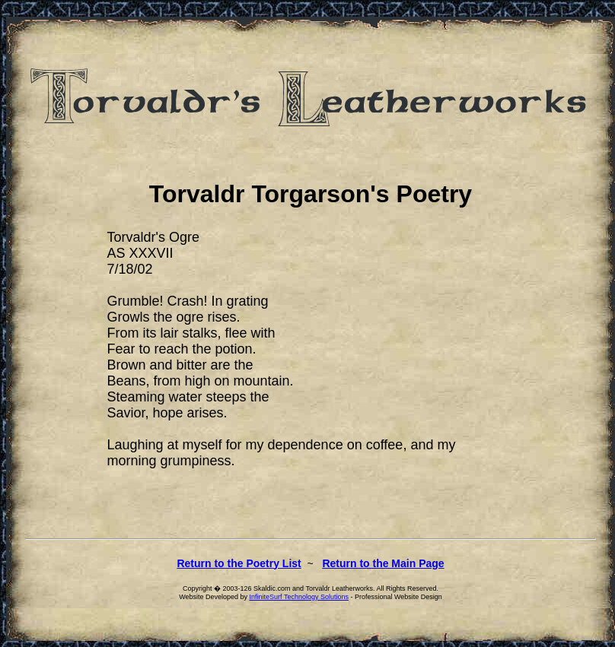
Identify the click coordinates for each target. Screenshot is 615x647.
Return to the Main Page (383, 563)
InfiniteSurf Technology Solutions (299, 597)
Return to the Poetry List (239, 563)
